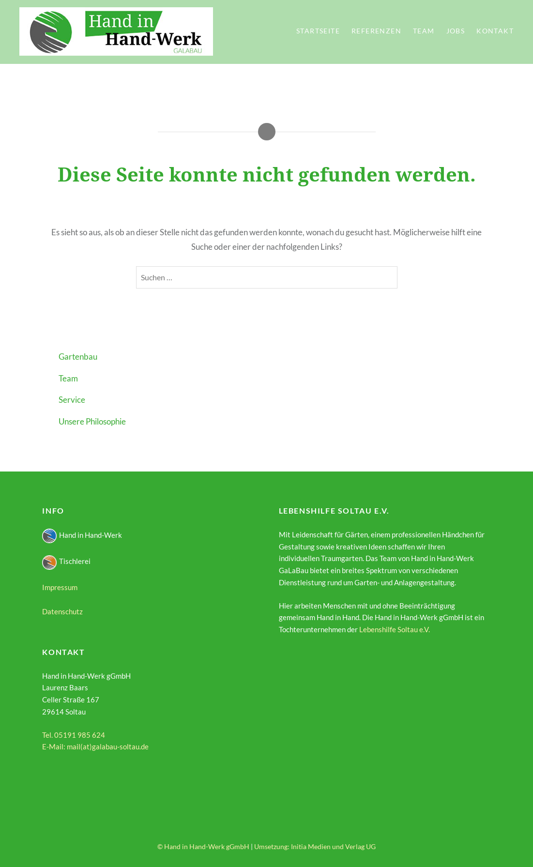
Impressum (59, 587)
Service (72, 400)
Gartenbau (78, 356)
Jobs (455, 31)
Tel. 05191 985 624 (73, 734)
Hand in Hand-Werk (82, 535)
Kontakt (495, 31)
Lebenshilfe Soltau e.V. (394, 629)
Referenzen (376, 31)
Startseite (318, 31)
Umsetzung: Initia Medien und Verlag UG (315, 846)
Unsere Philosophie (92, 421)
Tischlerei (66, 561)
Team (424, 31)
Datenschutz (62, 611)
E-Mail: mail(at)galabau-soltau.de (95, 746)
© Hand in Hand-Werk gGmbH (203, 846)
